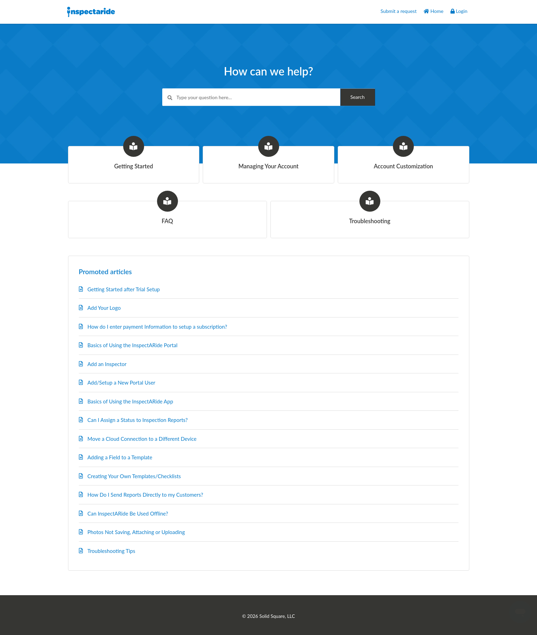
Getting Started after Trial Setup (124, 289)
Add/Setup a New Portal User (122, 382)
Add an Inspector (107, 364)
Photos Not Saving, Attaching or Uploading (136, 532)
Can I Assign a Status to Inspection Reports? (138, 420)
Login (459, 11)
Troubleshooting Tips (111, 551)
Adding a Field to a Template (120, 457)
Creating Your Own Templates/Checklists (134, 476)
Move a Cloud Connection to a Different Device (142, 439)
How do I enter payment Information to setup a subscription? (157, 326)
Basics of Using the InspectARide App (130, 401)
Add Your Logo (104, 308)
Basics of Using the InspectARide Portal (133, 345)
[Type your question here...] (268, 97)
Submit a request (399, 11)
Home (433, 11)
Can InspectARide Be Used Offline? (128, 513)
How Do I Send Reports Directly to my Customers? (145, 494)
